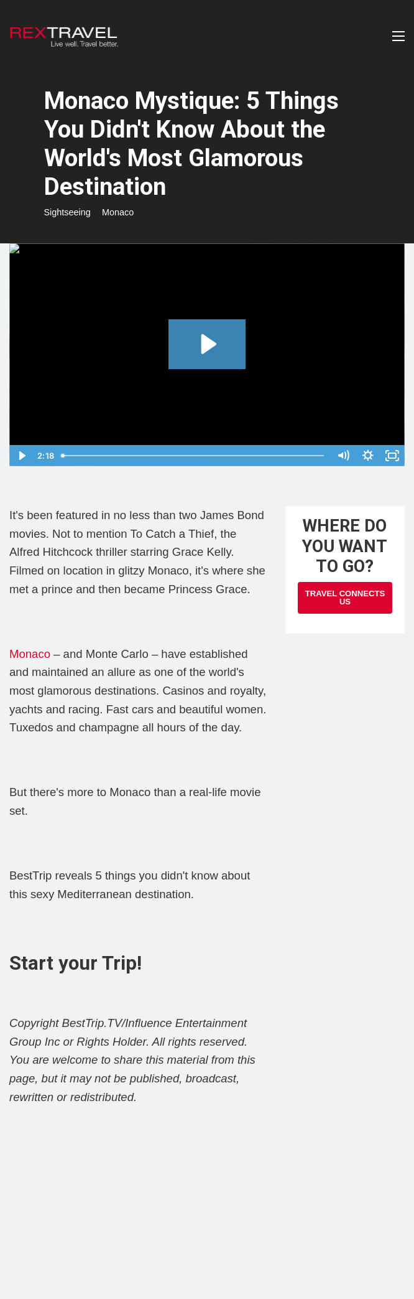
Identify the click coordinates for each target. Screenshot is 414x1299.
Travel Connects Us (345, 597)
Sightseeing (67, 212)
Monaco (118, 212)
